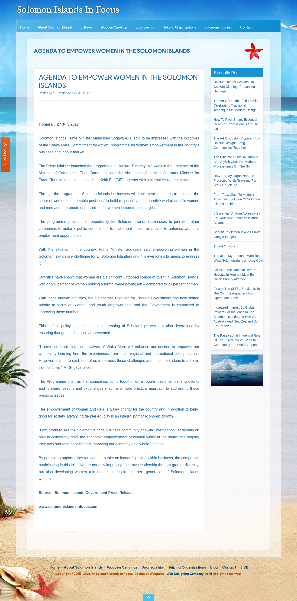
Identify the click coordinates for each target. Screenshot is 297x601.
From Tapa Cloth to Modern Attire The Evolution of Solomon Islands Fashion (237, 199)
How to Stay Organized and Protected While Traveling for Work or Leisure (235, 180)
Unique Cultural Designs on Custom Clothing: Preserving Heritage (234, 86)
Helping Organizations (179, 27)
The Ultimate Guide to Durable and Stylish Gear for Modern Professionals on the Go (236, 161)
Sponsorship (145, 27)
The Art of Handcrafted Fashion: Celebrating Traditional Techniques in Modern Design (237, 105)
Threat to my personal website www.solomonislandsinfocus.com (238, 258)
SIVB (243, 567)
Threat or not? (224, 246)
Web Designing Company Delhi (189, 574)
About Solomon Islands (55, 27)
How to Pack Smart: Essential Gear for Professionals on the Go (236, 124)
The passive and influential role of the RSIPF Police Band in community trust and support (237, 340)
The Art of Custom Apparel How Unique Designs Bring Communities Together (237, 142)
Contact (246, 27)
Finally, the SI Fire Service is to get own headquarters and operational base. (237, 293)
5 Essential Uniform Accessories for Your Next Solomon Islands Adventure (237, 218)
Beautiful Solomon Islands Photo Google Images (237, 234)
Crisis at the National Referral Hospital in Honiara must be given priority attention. (235, 274)
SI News (86, 27)
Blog (213, 567)
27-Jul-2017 (82, 93)
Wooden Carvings (113, 27)
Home (24, 27)
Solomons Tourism (218, 27)
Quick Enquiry (5, 155)
